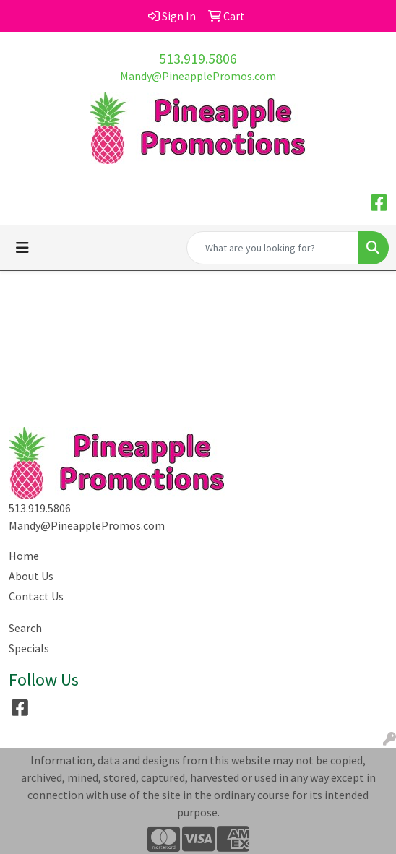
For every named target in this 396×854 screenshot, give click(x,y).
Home (24, 555)
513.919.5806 (198, 58)
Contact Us (36, 596)
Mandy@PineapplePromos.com (198, 76)
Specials (29, 648)
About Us (31, 576)
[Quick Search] (272, 247)
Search (25, 628)
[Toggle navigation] (22, 248)
